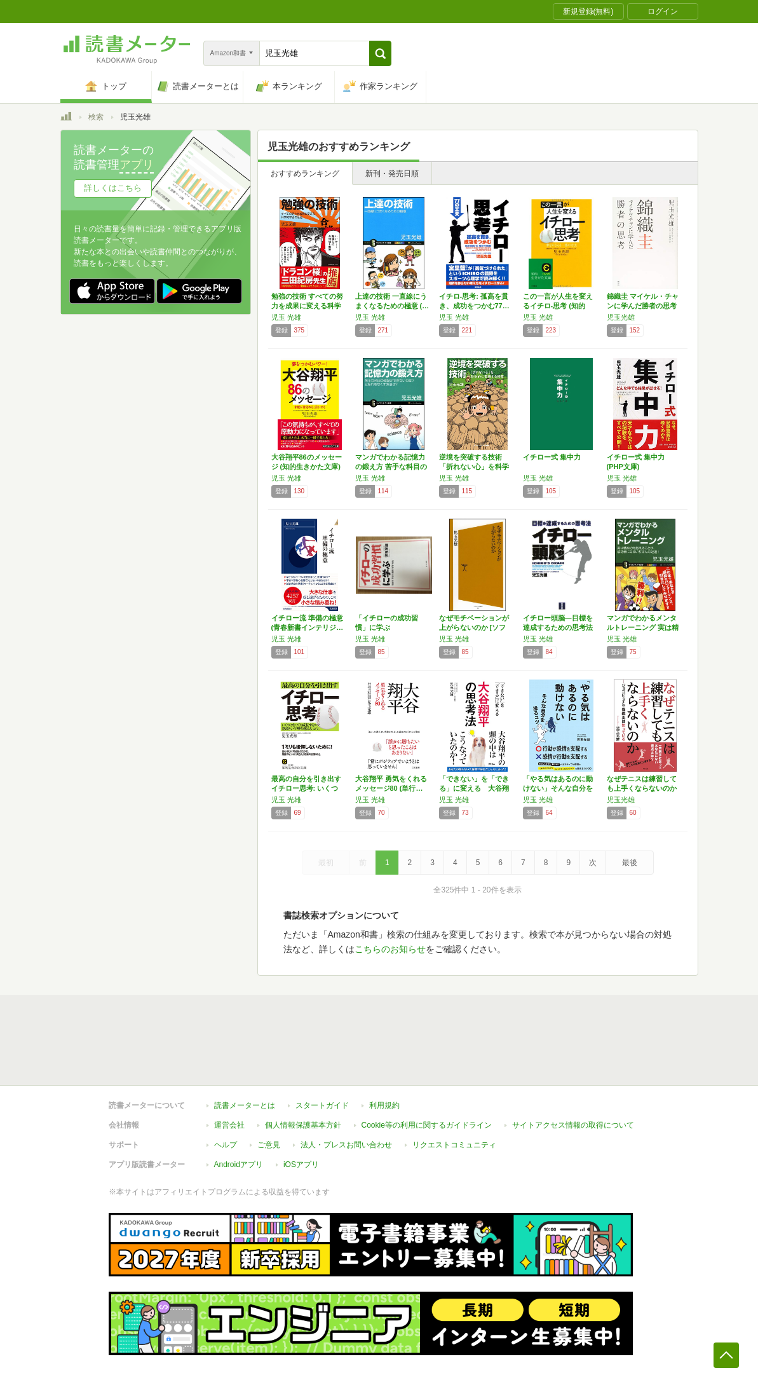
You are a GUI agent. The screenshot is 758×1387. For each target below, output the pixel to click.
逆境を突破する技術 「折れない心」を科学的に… (474, 466)
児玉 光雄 (286, 317)
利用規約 (384, 1105)
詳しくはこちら (113, 188)
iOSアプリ (301, 1164)
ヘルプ (225, 1145)
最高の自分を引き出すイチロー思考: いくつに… (306, 788)
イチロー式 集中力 (552, 457)
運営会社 (229, 1125)
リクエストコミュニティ (454, 1145)
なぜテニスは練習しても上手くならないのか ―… (642, 788)
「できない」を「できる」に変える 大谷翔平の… (474, 788)
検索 (96, 117)
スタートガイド (322, 1105)
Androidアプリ (238, 1164)
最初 (326, 862)
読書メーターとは (244, 1105)
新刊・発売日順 (392, 173)
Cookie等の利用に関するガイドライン (427, 1125)
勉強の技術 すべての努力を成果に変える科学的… (307, 305)
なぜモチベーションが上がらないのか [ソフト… (474, 627)
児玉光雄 (621, 317)
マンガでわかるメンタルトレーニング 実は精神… (643, 627)
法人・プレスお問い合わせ (346, 1145)
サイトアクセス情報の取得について (573, 1125)
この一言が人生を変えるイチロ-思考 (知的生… (558, 305)
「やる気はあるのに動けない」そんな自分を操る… (558, 788)
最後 (629, 862)
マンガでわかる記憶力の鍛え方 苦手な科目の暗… (391, 466)
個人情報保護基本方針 (303, 1125)
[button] (380, 53)
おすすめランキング (305, 173)
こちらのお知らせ (390, 949)
